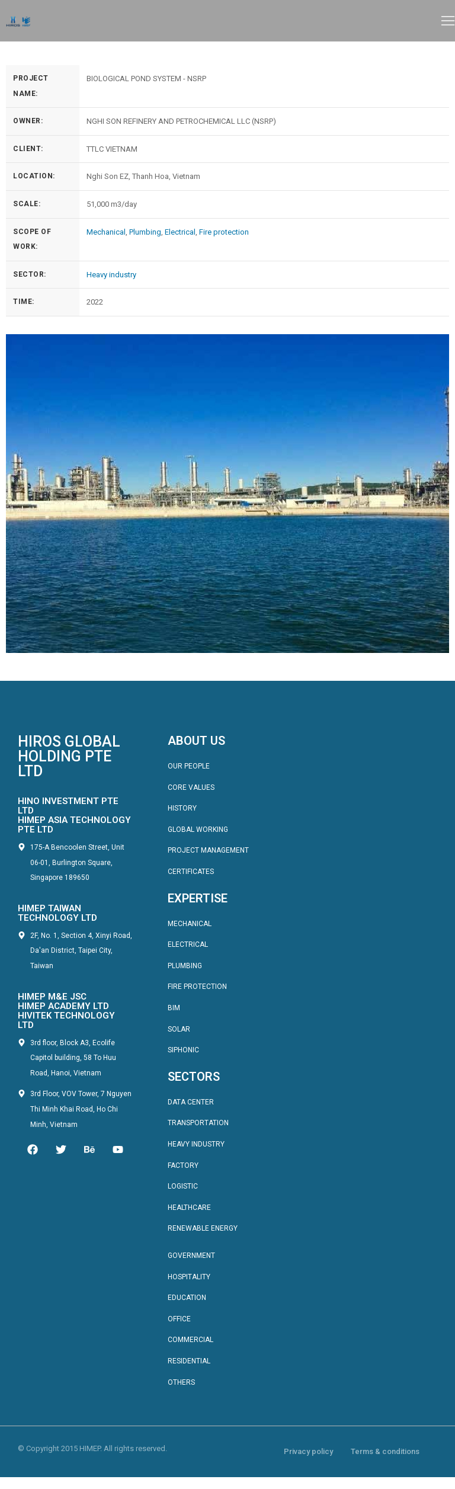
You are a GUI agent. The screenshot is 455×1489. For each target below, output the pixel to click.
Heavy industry (111, 274)
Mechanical (106, 232)
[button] (448, 20)
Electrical (180, 232)
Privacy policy (308, 1451)
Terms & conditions (385, 1451)
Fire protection (224, 232)
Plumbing (145, 232)
